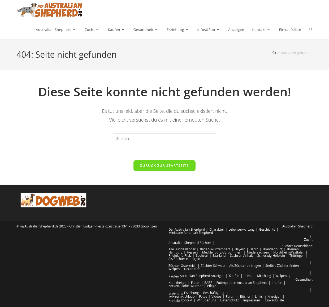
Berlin (254, 249)
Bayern (240, 249)
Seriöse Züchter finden (282, 265)
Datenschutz (229, 300)
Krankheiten (177, 282)
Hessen (192, 252)
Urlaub (189, 296)
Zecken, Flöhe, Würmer (185, 286)
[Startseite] (274, 52)
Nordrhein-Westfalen (288, 252)
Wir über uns (206, 300)
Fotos (203, 296)
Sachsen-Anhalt (241, 255)
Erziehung (175, 293)
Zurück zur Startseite (164, 165)
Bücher (245, 296)
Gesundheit (304, 279)
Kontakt (174, 300)
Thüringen (297, 255)
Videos (216, 296)
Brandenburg (272, 249)
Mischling (264, 275)
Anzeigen (274, 296)
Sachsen (202, 255)
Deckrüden (192, 269)
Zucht (308, 239)
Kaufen (173, 276)
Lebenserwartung (241, 229)
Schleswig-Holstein (271, 255)
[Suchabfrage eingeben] (164, 138)
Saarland (219, 255)
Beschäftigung (213, 293)
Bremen (293, 249)
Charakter (216, 229)
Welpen (174, 269)
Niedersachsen (258, 252)
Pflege (211, 286)
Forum (231, 296)
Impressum (251, 300)
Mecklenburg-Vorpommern (222, 252)
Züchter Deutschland (297, 246)
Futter (195, 282)
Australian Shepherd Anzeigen (202, 275)
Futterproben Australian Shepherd (242, 282)
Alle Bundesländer (182, 249)
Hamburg (175, 252)
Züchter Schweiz (213, 265)
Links (259, 296)
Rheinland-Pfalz (180, 255)
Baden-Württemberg (215, 249)
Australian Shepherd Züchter (189, 242)
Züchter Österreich (182, 265)
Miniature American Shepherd (190, 232)
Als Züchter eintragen (184, 258)
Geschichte (267, 229)
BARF (208, 282)
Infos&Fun (176, 297)
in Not (248, 275)
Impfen (277, 282)
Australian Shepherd (297, 226)
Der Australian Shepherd (186, 229)
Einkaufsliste (274, 300)
